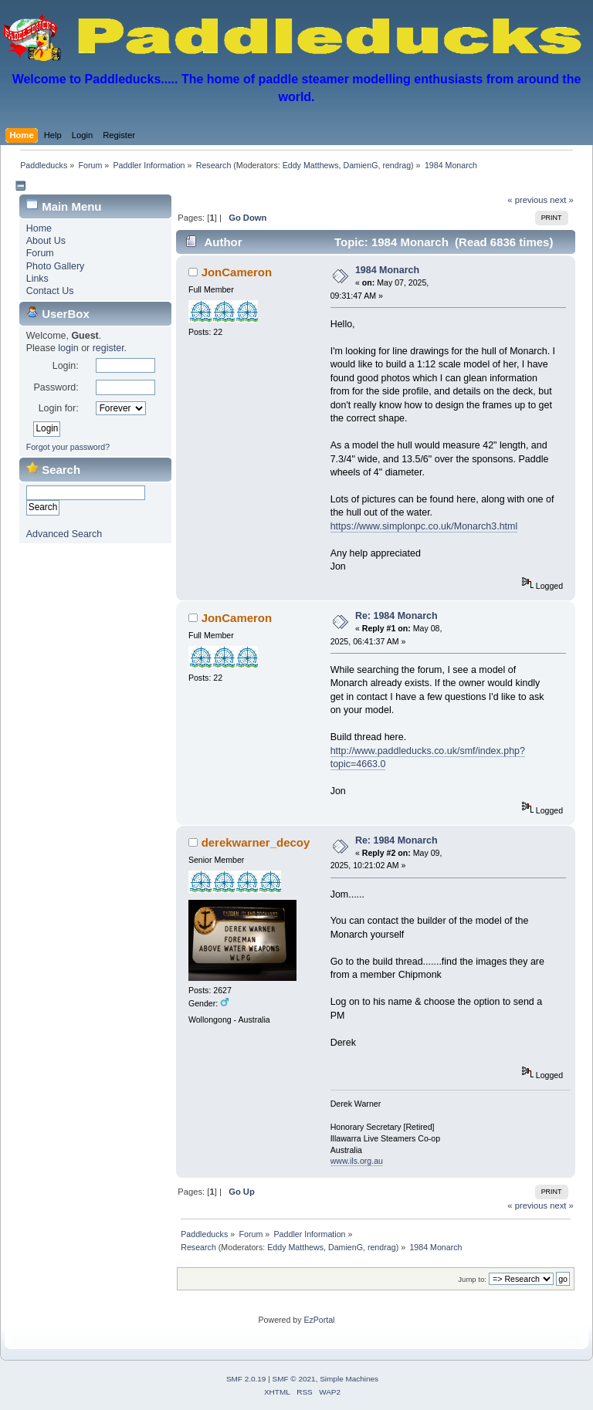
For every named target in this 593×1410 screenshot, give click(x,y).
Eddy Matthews (311, 165)
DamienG (360, 165)
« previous (527, 200)
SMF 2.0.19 (246, 1378)
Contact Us (50, 291)
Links (37, 278)
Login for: (59, 408)
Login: (66, 365)
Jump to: (472, 1279)
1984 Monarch (387, 270)
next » (562, 200)
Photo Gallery (55, 266)
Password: (55, 387)
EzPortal (318, 1319)
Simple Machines (349, 1378)
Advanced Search (64, 534)
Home (39, 228)
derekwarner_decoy (256, 842)
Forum (40, 253)
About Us (46, 240)
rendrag (396, 165)
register (108, 348)
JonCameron (237, 272)
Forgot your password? (68, 446)
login (68, 348)
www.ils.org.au (356, 1160)
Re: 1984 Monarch (396, 615)
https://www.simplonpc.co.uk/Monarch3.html (424, 526)
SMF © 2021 (294, 1378)
